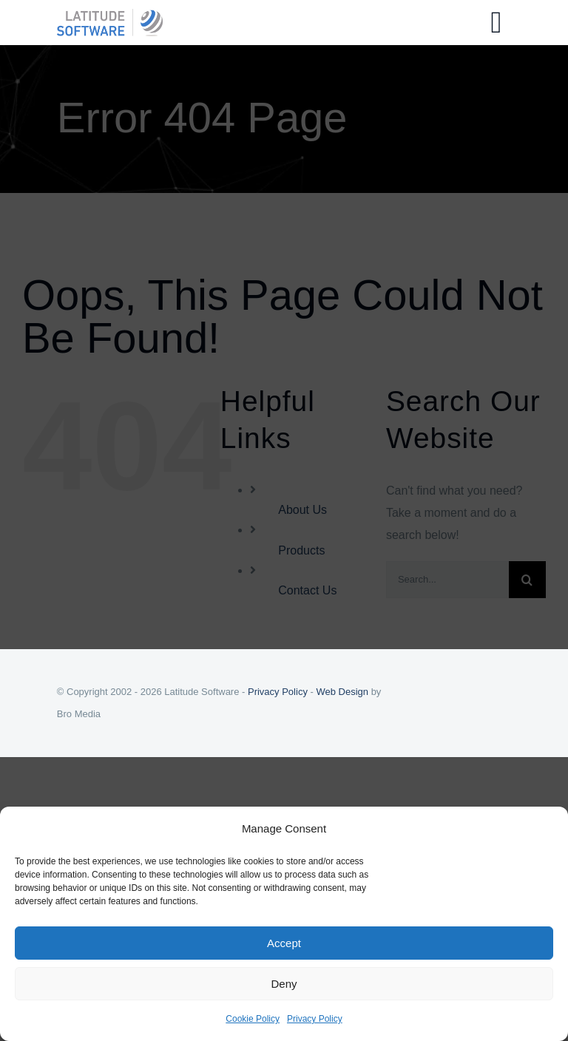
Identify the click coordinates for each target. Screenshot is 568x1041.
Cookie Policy (253, 1019)
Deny (284, 983)
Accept (284, 943)
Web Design (342, 691)
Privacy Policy (314, 1019)
